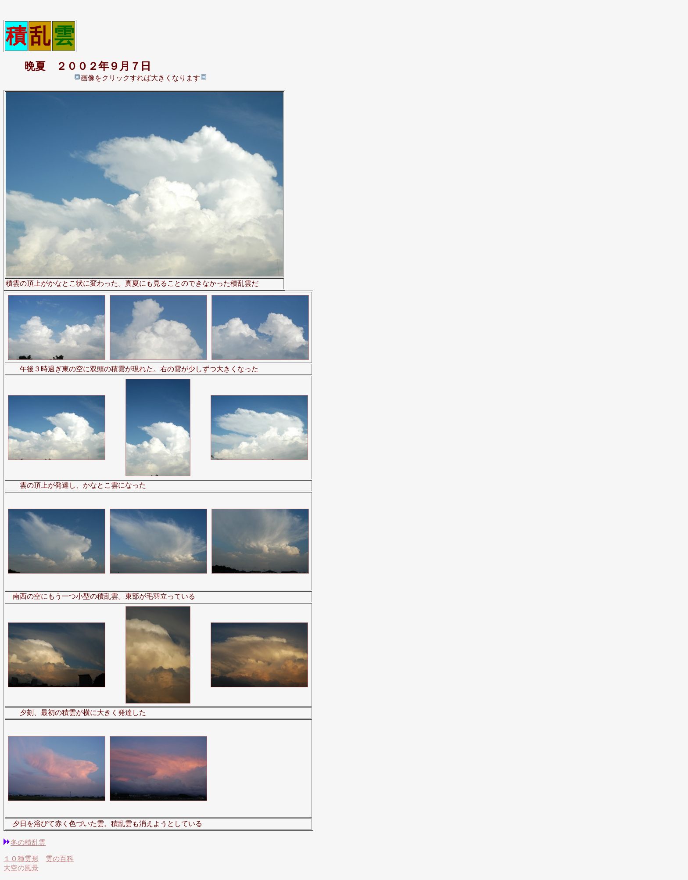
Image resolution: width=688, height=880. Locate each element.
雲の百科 (60, 858)
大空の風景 (21, 868)
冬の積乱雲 (28, 842)
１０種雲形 (21, 858)
